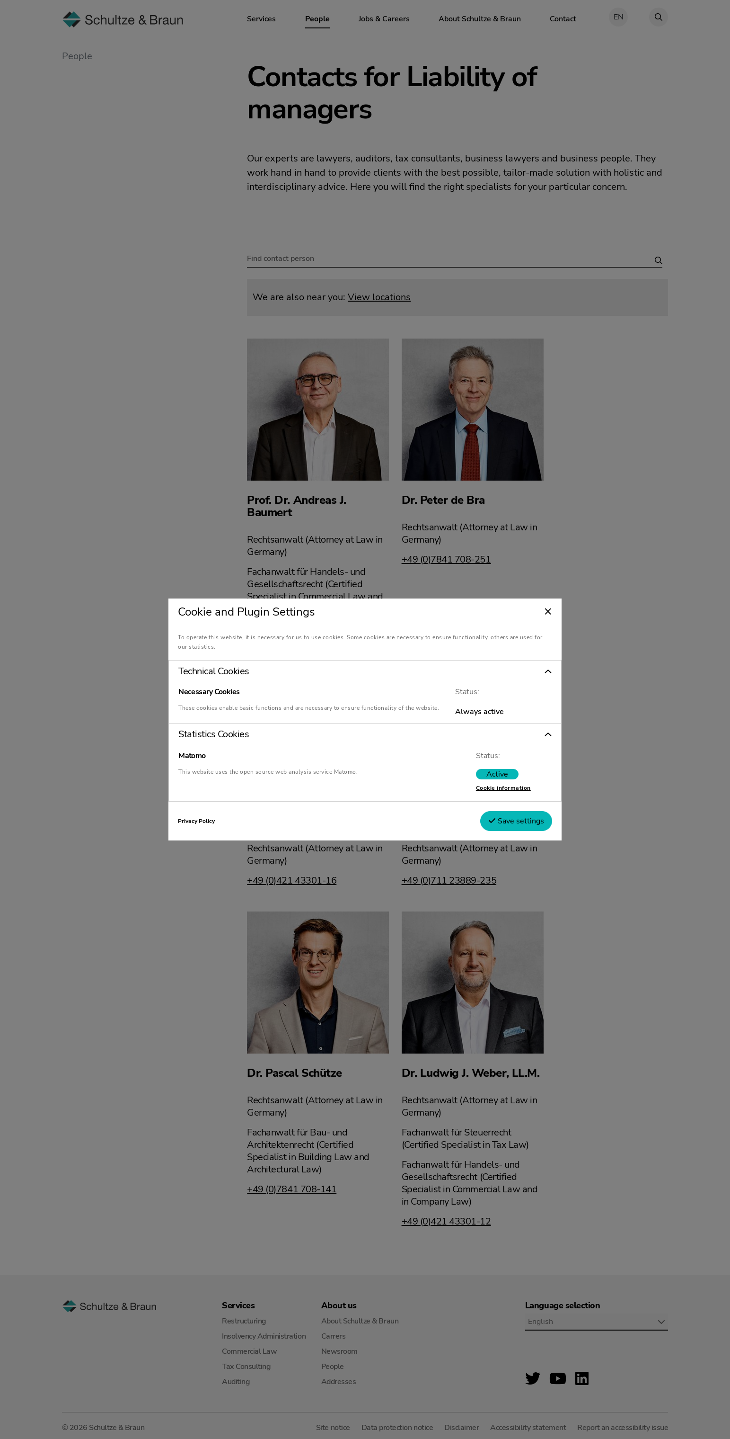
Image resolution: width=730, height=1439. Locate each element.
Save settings (502, 825)
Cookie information (489, 791)
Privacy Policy (210, 825)
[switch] (483, 778)
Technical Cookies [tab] (228, 667)
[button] (365, 668)
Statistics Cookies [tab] (228, 738)
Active (483, 778)
